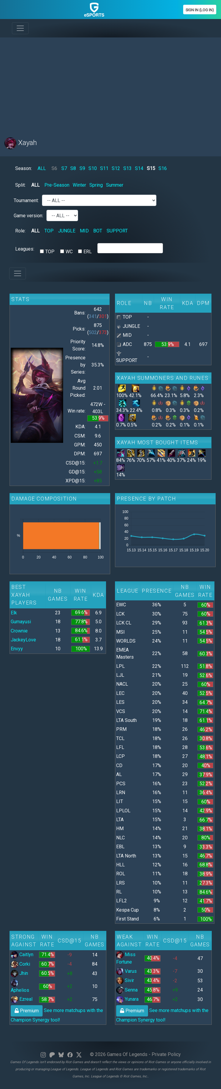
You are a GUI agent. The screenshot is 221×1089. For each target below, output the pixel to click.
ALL (42, 168)
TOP (49, 231)
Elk (14, 613)
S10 (92, 168)
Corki (20, 964)
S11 (104, 168)
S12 (116, 168)
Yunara (127, 999)
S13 (127, 168)
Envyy (17, 648)
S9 (82, 168)
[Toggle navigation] (20, 28)
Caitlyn (22, 954)
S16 (162, 168)
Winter (79, 185)
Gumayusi (21, 621)
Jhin (19, 973)
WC (69, 251)
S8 (73, 168)
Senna (127, 990)
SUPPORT (117, 231)
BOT (97, 231)
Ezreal (21, 999)
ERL (87, 251)
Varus (126, 971)
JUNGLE (66, 231)
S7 (64, 168)
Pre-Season (56, 185)
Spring (96, 185)
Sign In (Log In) (200, 10)
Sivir (125, 980)
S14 (139, 168)
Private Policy (166, 1054)
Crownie (19, 631)
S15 (151, 168)
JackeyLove (23, 640)
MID (84, 231)
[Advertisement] (110, 83)
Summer (114, 185)
